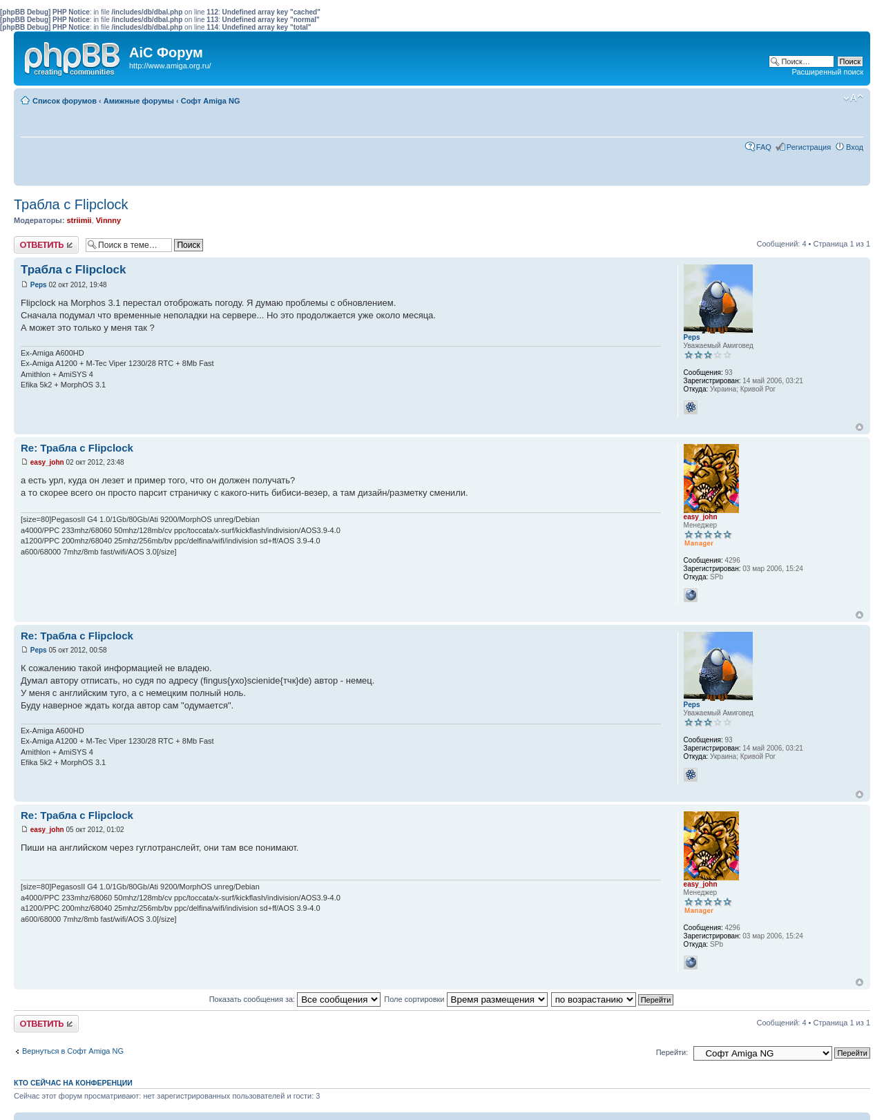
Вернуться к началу (859, 427)
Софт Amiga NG (210, 101)
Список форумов (64, 101)
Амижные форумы (139, 101)
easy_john (47, 462)
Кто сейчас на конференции (73, 1083)
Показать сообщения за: (295, 999)
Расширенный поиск (827, 72)
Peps (38, 285)
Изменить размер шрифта (853, 98)
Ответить (46, 244)
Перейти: (672, 1052)
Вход (854, 147)
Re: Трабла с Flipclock (77, 448)
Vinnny (108, 220)
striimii (78, 220)
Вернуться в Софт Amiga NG (73, 1051)
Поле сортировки (465, 999)
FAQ (763, 147)
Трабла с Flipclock (71, 204)
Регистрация (809, 147)
